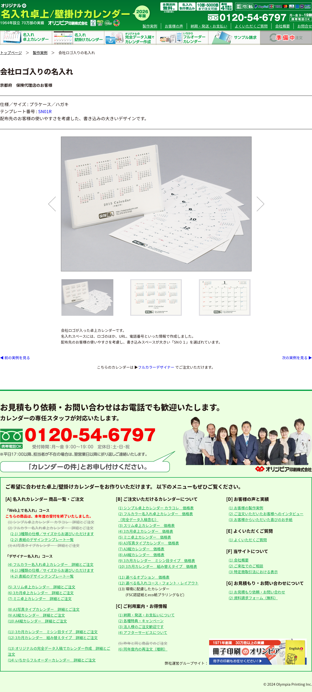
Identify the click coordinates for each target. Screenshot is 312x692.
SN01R (45, 111)
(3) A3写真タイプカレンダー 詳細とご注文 (43, 545)
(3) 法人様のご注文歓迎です (141, 626)
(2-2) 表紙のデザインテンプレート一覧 (42, 539)
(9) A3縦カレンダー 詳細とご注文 (36, 615)
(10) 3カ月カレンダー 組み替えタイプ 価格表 (157, 566)
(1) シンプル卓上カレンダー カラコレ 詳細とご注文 (51, 521)
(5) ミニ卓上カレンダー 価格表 (144, 537)
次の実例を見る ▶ (297, 357)
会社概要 (282, 26)
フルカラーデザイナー (156, 367)
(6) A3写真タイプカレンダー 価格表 (148, 542)
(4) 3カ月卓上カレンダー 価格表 (145, 531)
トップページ (11, 52)
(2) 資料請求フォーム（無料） (253, 597)
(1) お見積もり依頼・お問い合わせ (257, 591)
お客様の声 (174, 26)
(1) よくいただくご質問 (248, 539)
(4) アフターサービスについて (142, 632)
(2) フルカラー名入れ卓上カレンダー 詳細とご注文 (50, 527)
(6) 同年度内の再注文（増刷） (142, 649)
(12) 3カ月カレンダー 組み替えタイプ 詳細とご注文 (53, 637)
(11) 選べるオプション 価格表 (143, 577)
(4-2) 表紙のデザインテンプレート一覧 (42, 576)
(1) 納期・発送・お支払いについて (146, 614)
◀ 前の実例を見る (15, 357)
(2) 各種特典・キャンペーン (141, 620)
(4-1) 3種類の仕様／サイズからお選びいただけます (52, 570)
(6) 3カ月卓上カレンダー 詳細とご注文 (41, 592)
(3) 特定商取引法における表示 (253, 571)
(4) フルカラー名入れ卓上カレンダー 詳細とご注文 (50, 564)
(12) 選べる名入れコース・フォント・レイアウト (158, 582)
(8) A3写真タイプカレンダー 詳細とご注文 (43, 609)
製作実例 (150, 26)
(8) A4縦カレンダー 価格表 (141, 554)
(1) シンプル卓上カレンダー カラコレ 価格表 (156, 507)
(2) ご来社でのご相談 (246, 565)
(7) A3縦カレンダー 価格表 (141, 548)
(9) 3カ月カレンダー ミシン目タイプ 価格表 (156, 560)
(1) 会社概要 (239, 560)
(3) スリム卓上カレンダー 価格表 (146, 525)
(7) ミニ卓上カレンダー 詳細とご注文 (40, 598)
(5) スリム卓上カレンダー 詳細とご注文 (41, 586)
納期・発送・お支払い (209, 26)
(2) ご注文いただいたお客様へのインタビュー (266, 513)
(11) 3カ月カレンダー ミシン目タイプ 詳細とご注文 (53, 631)
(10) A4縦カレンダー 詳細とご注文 (37, 620)
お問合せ (304, 26)
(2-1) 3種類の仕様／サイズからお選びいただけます (52, 533)
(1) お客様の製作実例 (246, 507)
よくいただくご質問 (251, 26)
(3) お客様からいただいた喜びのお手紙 (260, 519)
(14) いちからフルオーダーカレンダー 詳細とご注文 (52, 659)
